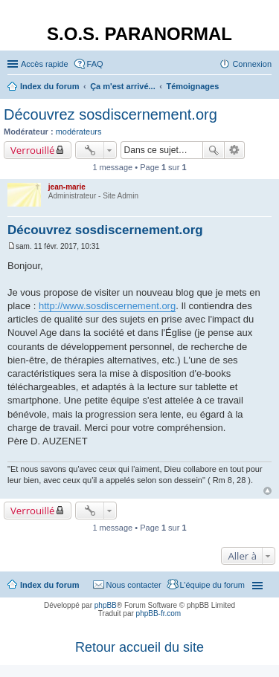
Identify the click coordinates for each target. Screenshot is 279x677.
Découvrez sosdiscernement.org (110, 114)
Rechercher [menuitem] (266, 88)
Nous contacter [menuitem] (133, 584)
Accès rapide (44, 63)
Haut (267, 491)
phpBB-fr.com (159, 613)
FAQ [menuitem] (95, 63)
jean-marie (67, 187)
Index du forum (49, 584)
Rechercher (213, 150)
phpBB (105, 605)
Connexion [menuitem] (252, 63)
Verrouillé (32, 150)
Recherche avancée (235, 150)
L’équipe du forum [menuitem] (212, 584)
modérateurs (79, 131)
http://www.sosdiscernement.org (107, 305)
